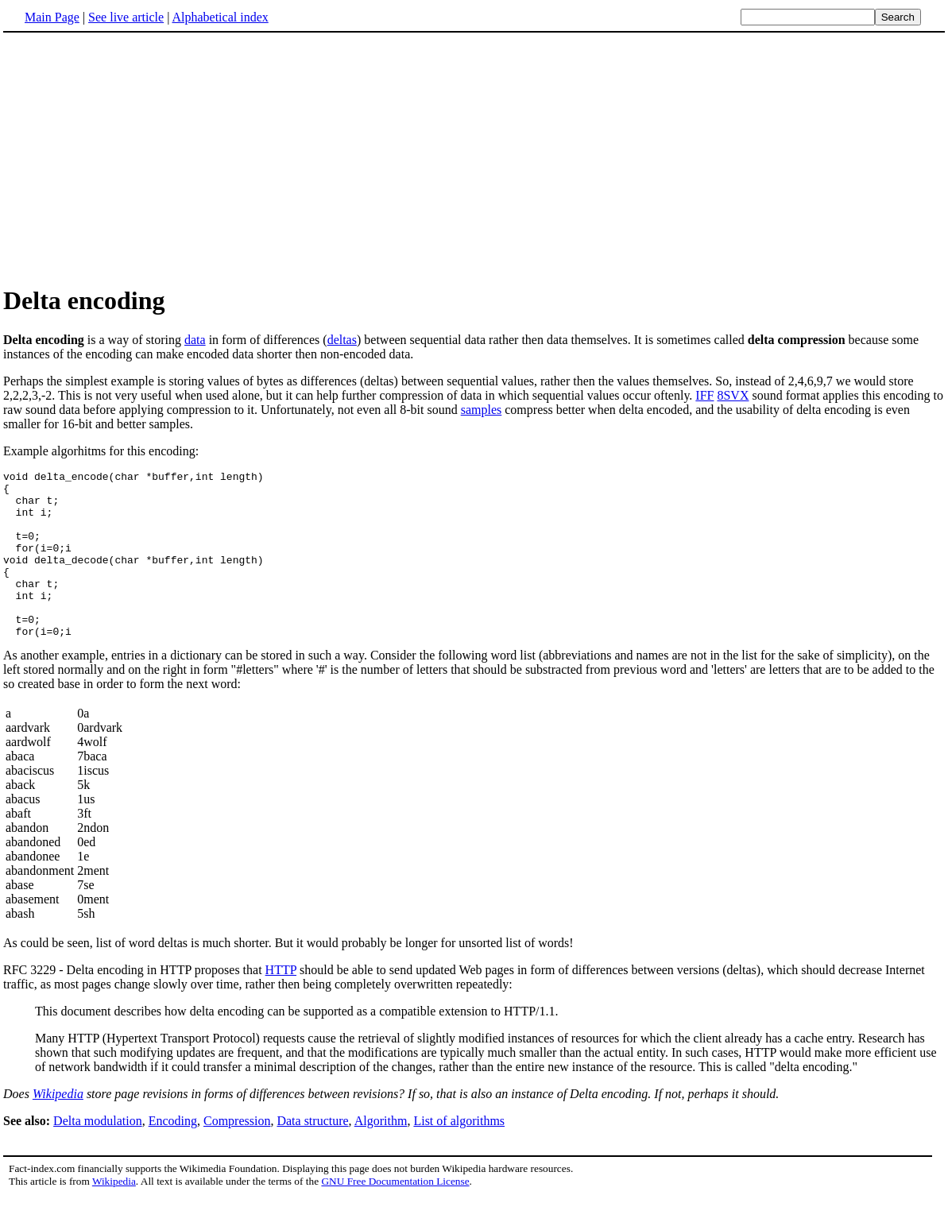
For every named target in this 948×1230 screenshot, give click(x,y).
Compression (236, 1154)
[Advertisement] (136, 158)
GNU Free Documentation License (395, 1214)
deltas (342, 339)
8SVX (733, 395)
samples (481, 409)
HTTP (280, 1003)
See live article (126, 17)
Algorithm (381, 1154)
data (195, 339)
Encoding (173, 1154)
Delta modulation (97, 1154)
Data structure (312, 1154)
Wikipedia (58, 1127)
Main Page (52, 17)
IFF (704, 395)
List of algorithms (459, 1154)
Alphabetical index (220, 17)
